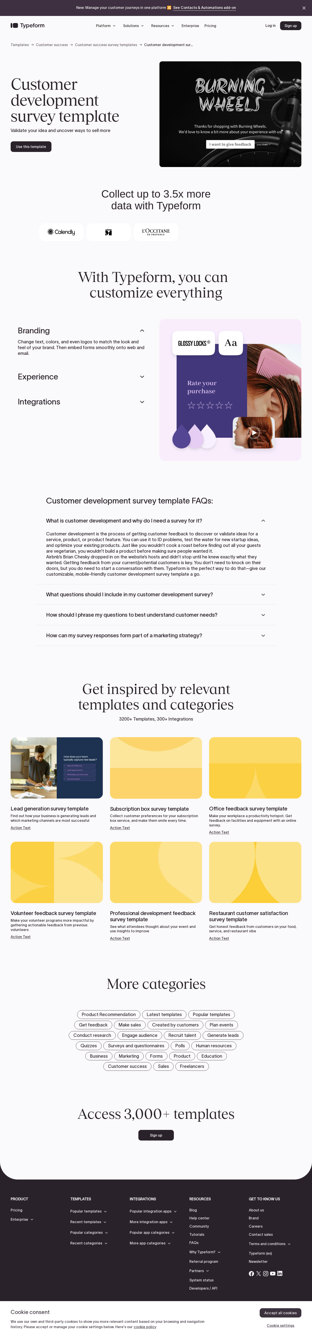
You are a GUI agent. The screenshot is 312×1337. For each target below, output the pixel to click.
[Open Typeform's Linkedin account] (280, 1273)
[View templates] (57, 783)
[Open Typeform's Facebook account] (251, 1273)
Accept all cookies (280, 1313)
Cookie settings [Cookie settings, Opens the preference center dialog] (280, 1325)
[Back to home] (27, 25)
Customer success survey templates (106, 45)
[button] (107, 25)
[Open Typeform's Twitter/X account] (258, 1273)
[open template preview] (230, 114)
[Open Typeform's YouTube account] (272, 1273)
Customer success (52, 45)
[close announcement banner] (304, 8)
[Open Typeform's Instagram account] (265, 1273)
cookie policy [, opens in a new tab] (145, 1327)
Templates (20, 45)
